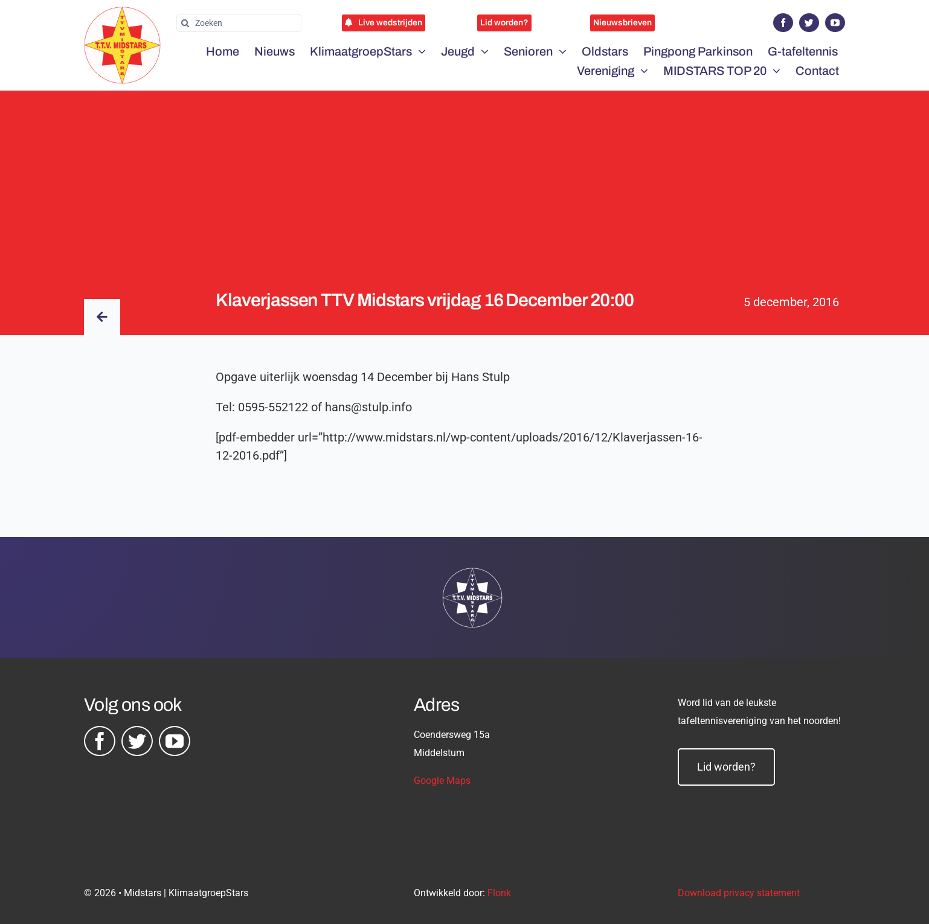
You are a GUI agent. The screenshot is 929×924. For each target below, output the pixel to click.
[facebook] (783, 22)
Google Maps (442, 780)
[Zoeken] (238, 23)
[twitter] (809, 22)
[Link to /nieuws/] (102, 317)
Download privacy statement (739, 893)
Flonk (499, 893)
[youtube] (835, 22)
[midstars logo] (122, 12)
